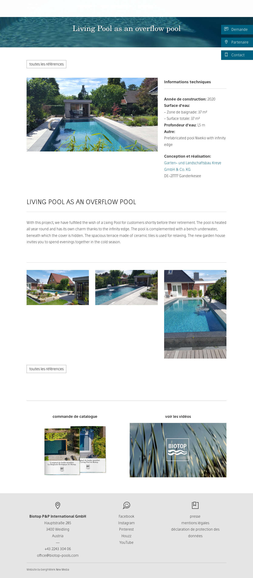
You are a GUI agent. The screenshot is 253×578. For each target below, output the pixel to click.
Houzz (126, 536)
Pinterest (126, 529)
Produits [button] (85, 10)
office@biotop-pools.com (58, 555)
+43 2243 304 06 (58, 549)
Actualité (195, 10)
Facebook (126, 516)
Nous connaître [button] (116, 10)
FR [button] (216, 10)
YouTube (126, 542)
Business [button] (147, 10)
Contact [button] (172, 10)
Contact (234, 54)
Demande (236, 29)
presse (195, 516)
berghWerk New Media (55, 569)
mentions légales (195, 523)
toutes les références (46, 64)
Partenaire (236, 42)
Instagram (126, 523)
